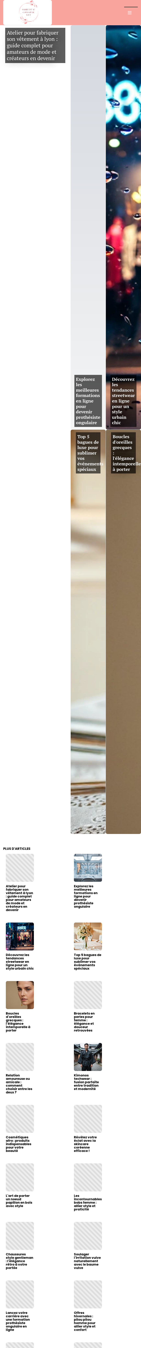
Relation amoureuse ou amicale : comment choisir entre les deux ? (19, 1084)
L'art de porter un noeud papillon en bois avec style (19, 1200)
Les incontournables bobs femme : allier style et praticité (88, 1202)
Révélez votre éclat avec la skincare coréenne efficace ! (85, 1144)
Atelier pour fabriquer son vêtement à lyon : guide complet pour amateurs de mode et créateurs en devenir (32, 45)
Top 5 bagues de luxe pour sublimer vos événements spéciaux (90, 453)
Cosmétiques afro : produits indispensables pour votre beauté (18, 1144)
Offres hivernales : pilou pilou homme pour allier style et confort (84, 1321)
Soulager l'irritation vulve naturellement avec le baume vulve (87, 1261)
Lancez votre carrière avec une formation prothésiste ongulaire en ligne (18, 1321)
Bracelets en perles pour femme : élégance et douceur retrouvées (84, 1022)
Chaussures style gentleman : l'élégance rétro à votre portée (19, 1261)
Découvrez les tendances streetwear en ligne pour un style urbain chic (123, 401)
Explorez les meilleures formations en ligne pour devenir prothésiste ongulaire (88, 401)
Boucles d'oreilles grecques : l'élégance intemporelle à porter (18, 1022)
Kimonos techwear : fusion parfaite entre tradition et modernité (86, 1082)
